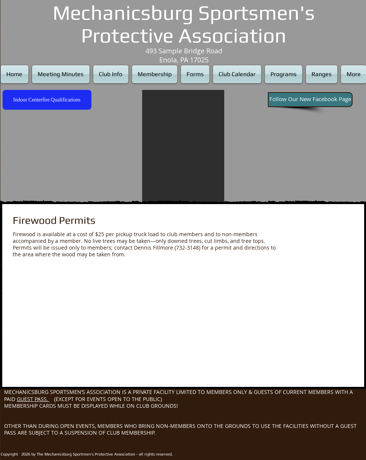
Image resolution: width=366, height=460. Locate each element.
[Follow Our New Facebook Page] (310, 99)
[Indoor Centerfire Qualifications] (47, 100)
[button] (183, 146)
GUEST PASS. (33, 399)
